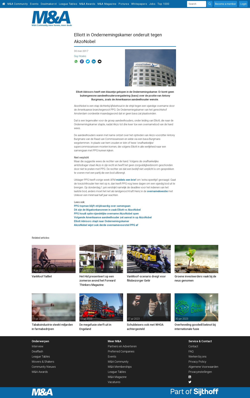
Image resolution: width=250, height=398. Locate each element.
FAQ (191, 351)
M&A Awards (87, 3)
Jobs (152, 3)
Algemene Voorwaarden (203, 366)
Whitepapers (139, 3)
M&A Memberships (120, 366)
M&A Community (17, 3)
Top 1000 (163, 3)
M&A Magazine (106, 3)
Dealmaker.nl (49, 3)
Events (34, 3)
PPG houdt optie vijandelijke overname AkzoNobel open (106, 213)
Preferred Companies (121, 351)
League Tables (68, 3)
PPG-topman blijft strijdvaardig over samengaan (102, 205)
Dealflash (37, 351)
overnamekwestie (157, 191)
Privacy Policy (197, 361)
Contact (193, 346)
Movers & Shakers (43, 361)
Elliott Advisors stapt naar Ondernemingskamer (101, 221)
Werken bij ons (197, 356)
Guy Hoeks (80, 56)
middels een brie (125, 179)
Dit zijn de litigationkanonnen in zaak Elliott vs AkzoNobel (107, 209)
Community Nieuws (44, 366)
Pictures (123, 3)
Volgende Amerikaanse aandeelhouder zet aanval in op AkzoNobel (113, 217)
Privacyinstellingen (200, 371)
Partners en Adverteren (122, 346)
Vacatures (114, 382)
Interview (37, 346)
